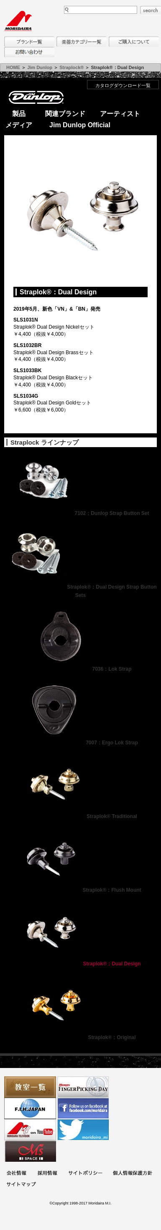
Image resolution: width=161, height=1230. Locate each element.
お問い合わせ (29, 52)
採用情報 (47, 1173)
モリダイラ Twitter (83, 1129)
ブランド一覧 (29, 41)
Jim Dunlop (39, 67)
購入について (134, 41)
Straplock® (71, 67)
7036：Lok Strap (80, 669)
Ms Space (30, 1151)
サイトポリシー (85, 1173)
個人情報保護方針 (132, 1173)
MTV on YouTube (30, 1129)
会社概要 (16, 1173)
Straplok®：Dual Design (80, 964)
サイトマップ (21, 1185)
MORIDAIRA (18, 21)
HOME (13, 67)
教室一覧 (30, 1087)
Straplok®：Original (80, 1037)
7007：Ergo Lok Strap (80, 743)
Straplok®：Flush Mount (80, 890)
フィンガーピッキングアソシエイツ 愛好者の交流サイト (83, 1087)
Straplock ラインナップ (44, 442)
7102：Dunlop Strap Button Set (80, 513)
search (150, 10)
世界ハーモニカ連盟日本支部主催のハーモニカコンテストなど (30, 1108)
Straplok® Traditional (80, 816)
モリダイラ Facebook (83, 1108)
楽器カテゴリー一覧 (81, 41)
